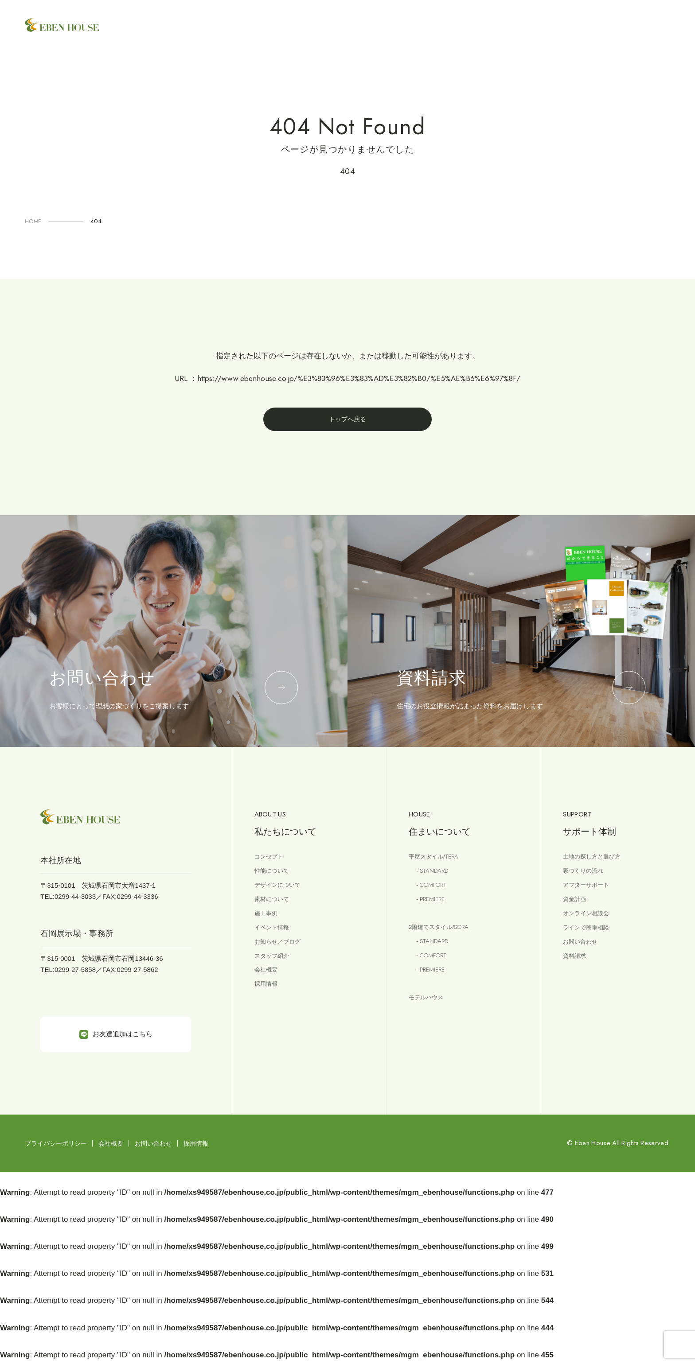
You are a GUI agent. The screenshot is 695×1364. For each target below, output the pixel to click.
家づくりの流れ (586, 874)
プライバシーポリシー (56, 1145)
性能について (274, 874)
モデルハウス (429, 1009)
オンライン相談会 (589, 920)
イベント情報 (274, 935)
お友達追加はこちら (115, 1036)
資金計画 (576, 905)
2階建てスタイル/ (443, 934)
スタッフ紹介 (274, 966)
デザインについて (281, 890)
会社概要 (267, 981)
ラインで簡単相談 (589, 935)
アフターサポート (589, 890)
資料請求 (576, 966)
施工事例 (267, 920)
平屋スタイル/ (437, 859)
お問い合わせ (583, 950)
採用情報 (267, 996)
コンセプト (271, 859)
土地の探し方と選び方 (596, 859)
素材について (274, 905)
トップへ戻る (347, 420)
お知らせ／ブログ (281, 950)
